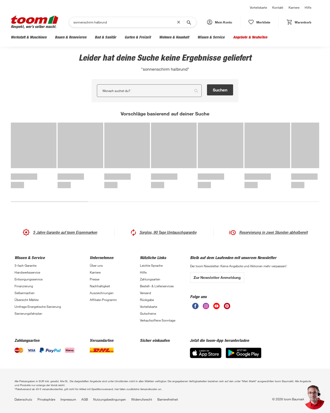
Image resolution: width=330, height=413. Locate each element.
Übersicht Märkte (27, 300)
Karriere (294, 7)
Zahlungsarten (150, 279)
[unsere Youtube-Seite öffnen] (216, 306)
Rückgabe (147, 300)
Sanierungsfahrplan (28, 313)
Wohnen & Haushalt (174, 37)
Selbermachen (25, 293)
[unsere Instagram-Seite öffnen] (206, 306)
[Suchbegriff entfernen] (180, 22)
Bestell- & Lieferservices (157, 286)
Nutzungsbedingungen (109, 399)
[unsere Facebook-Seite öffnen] (195, 306)
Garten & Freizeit (138, 37)
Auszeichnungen (102, 293)
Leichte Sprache (151, 265)
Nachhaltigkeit (100, 286)
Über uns (96, 265)
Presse (94, 279)
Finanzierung (24, 286)
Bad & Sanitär (105, 37)
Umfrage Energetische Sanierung (38, 306)
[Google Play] (243, 353)
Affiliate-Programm (103, 300)
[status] (259, 22)
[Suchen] (125, 22)
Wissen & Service (211, 37)
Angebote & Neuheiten (250, 37)
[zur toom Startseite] (34, 22)
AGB (84, 399)
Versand (145, 293)
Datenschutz (23, 399)
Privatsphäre (46, 399)
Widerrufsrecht (141, 399)
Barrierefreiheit (167, 399)
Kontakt (277, 7)
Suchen (220, 89)
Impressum (68, 399)
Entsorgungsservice (29, 279)
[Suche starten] (188, 22)
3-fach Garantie (25, 265)
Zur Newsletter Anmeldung (217, 277)
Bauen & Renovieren (70, 37)
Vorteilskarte (258, 7)
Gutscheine (148, 313)
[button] (219, 22)
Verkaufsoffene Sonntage (157, 320)
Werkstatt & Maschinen (28, 37)
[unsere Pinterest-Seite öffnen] (227, 306)
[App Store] (205, 353)
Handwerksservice (27, 272)
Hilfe (308, 7)
